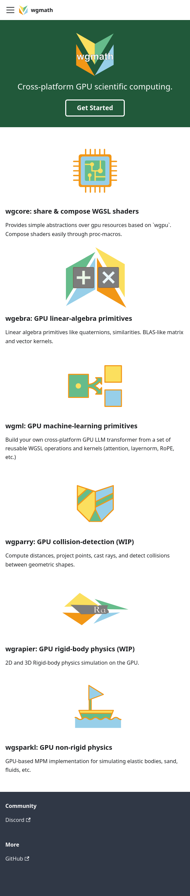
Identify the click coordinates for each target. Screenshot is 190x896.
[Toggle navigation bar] (10, 10)
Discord (17, 820)
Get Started (95, 107)
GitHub (17, 858)
